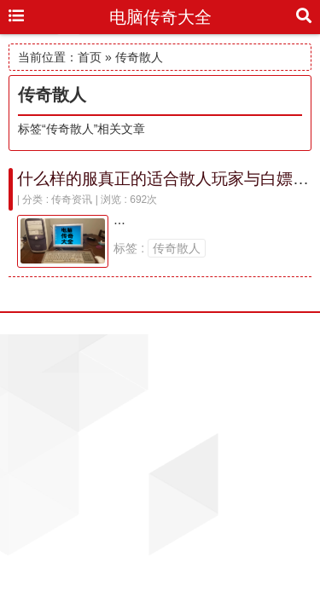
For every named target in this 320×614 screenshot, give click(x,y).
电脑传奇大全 (160, 17)
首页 (90, 57)
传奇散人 (177, 248)
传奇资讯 (71, 200)
